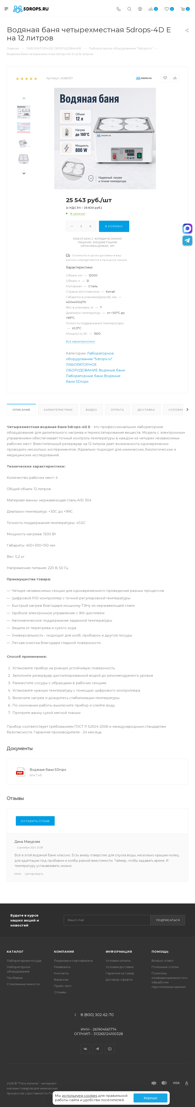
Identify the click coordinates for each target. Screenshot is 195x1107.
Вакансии (61, 979)
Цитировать (34, 873)
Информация (119, 951)
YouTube (110, 1045)
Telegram (97, 1045)
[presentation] (23, 97)
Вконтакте (85, 1045)
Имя (17, 873)
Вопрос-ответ (163, 960)
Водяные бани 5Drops (48, 770)
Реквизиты (62, 967)
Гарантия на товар (120, 973)
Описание (21, 409)
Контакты (61, 973)
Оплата (117, 409)
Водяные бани (112, 370)
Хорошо (150, 1098)
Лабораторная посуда (24, 960)
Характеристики (58, 409)
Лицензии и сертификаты (73, 960)
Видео (91, 409)
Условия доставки (120, 967)
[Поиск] (129, 9)
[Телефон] (119, 9)
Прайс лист (63, 986)
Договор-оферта (119, 979)
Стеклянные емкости (23, 984)
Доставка (146, 409)
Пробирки (15, 978)
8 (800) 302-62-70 (97, 1015)
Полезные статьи (165, 967)
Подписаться (168, 920)
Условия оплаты (118, 960)
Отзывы (60, 992)
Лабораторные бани (84, 376)
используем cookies (79, 1095)
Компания (64, 951)
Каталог (15, 951)
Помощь (160, 951)
